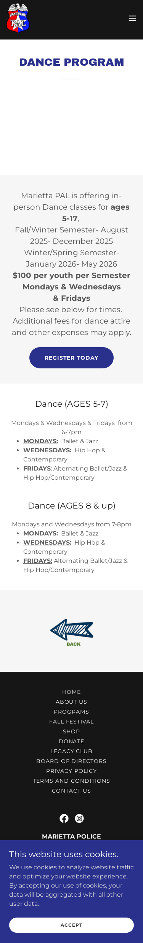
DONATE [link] (72, 741)
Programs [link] (71, 711)
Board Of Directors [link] (71, 761)
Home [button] (71, 692)
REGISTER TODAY (72, 357)
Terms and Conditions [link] (71, 780)
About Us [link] (72, 701)
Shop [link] (71, 731)
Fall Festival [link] (71, 721)
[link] (18, 18)
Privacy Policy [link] (71, 771)
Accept (71, 925)
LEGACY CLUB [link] (71, 751)
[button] (132, 18)
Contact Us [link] (71, 790)
